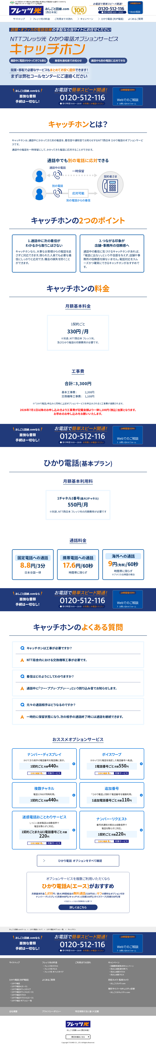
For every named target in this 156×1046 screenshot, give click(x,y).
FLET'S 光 (26, 10)
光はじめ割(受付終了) (119, 969)
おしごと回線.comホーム (17, 929)
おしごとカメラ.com (118, 983)
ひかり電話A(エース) (19, 986)
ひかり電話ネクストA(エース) (22, 997)
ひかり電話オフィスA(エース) (22, 992)
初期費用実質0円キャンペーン (122, 966)
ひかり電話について (36, 929)
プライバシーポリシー (51, 1011)
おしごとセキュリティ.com (120, 992)
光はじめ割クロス (117, 974)
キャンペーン (113, 962)
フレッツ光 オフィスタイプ (53, 971)
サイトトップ (19, 18)
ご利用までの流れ (64, 18)
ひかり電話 (15, 983)
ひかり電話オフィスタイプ (21, 989)
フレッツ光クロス (50, 969)
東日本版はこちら (78, 1037)
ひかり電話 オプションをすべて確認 (80, 861)
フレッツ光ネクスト (51, 966)
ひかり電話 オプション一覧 (55, 929)
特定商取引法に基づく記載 (87, 1011)
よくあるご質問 (135, 18)
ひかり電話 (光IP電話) (19, 979)
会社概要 (13, 1011)
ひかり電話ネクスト (18, 994)
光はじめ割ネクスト (117, 971)
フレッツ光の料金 (49, 962)
